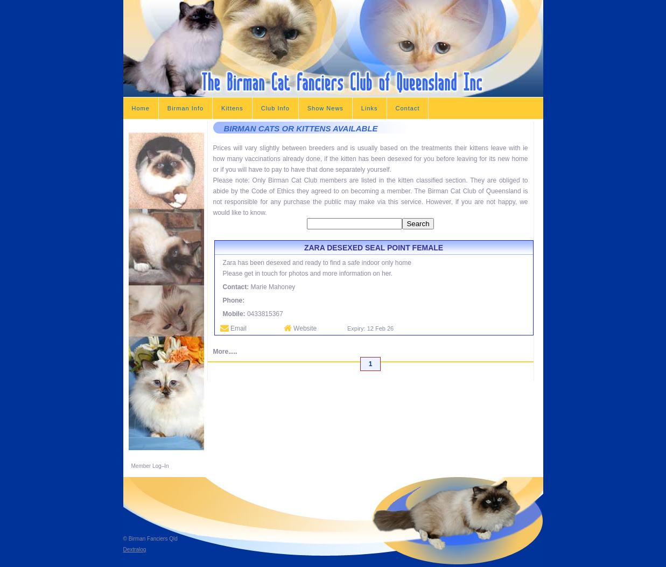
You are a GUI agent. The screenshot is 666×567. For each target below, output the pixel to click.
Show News (325, 108)
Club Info (275, 108)
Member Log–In (150, 466)
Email (233, 328)
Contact (408, 108)
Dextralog (134, 549)
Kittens (232, 108)
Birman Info (185, 108)
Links (369, 108)
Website (300, 328)
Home (141, 108)
